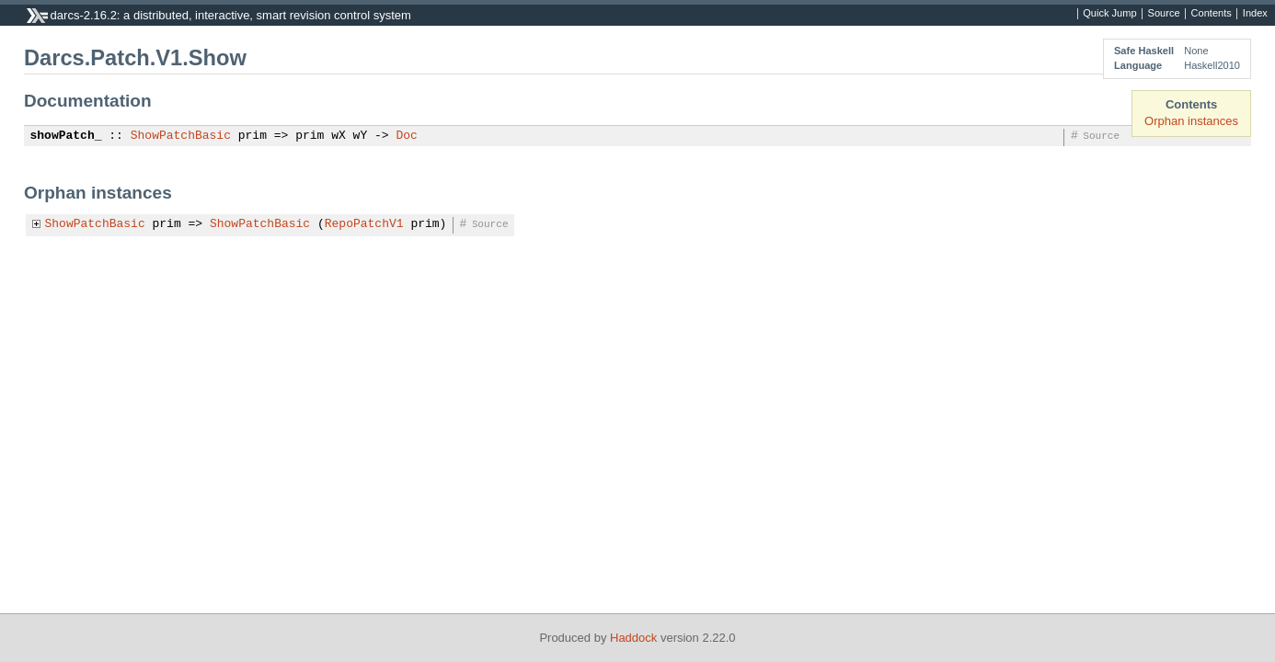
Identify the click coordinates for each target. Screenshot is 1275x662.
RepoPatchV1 (364, 224)
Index (1255, 13)
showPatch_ (66, 136)
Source (1164, 13)
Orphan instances (1191, 121)
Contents (1211, 13)
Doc (406, 136)
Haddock (633, 638)
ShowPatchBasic (181, 136)
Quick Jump (1109, 13)
